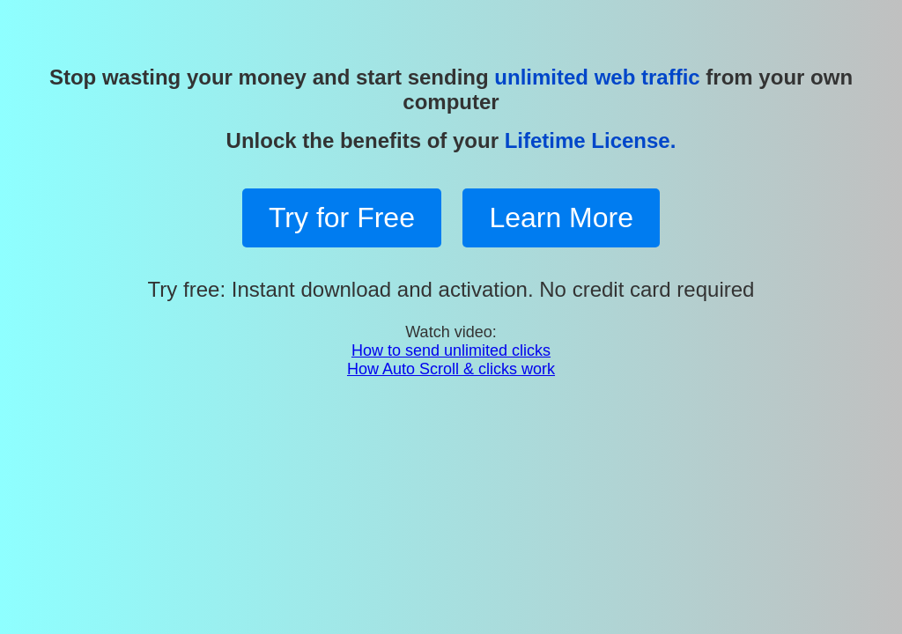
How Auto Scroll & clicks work (451, 369)
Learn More (561, 217)
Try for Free (342, 217)
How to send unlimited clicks (451, 350)
